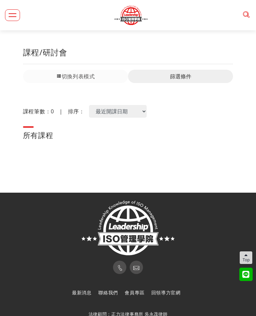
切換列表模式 (75, 76)
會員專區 (134, 292)
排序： (76, 111)
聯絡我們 (108, 292)
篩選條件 (180, 76)
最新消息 (82, 292)
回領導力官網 (166, 292)
